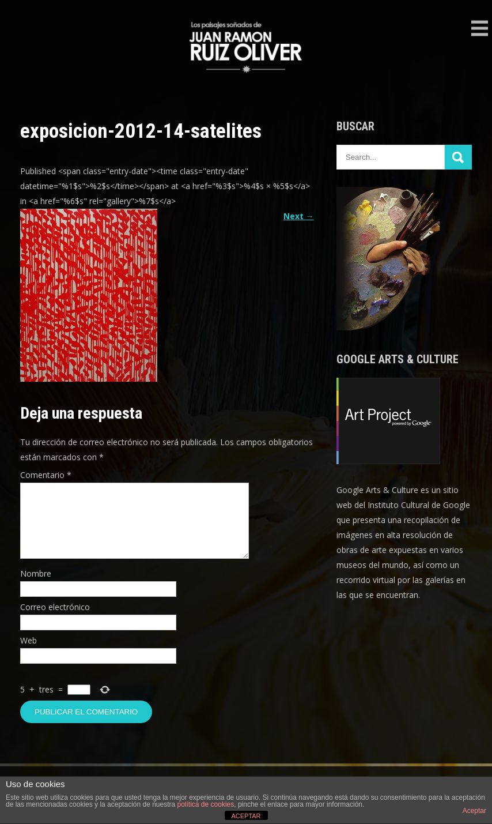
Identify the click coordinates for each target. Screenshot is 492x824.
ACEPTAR (245, 815)
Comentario (45, 474)
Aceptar (474, 811)
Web (28, 654)
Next (298, 215)
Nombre (35, 587)
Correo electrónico (55, 620)
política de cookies (205, 804)
